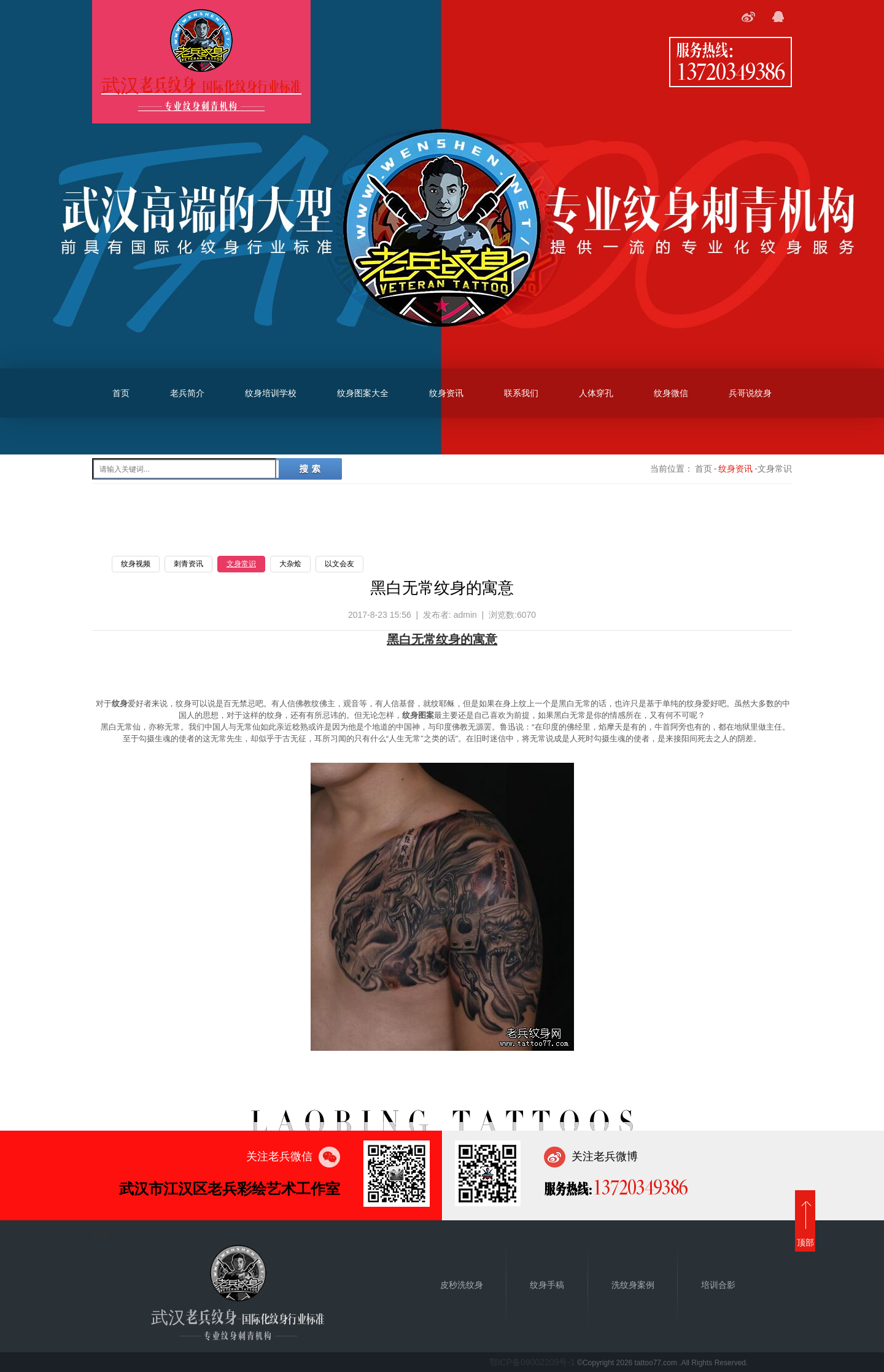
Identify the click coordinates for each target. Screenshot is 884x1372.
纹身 (448, 639)
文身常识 (241, 563)
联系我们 (521, 393)
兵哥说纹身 (750, 393)
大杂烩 (290, 563)
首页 (121, 393)
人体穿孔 (596, 393)
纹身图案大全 (363, 393)
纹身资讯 (446, 393)
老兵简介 (187, 393)
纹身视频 (135, 563)
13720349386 (731, 70)
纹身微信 (671, 393)
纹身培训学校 (271, 393)
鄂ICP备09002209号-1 (532, 1362)
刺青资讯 (188, 563)
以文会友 (339, 563)
